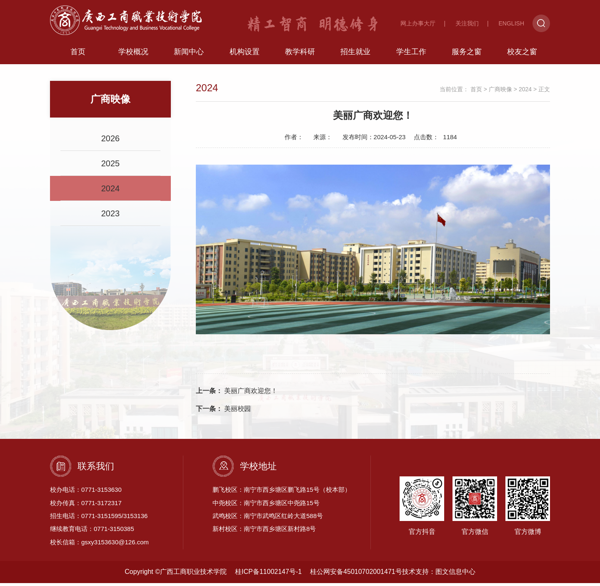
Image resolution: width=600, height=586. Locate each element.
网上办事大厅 (417, 23)
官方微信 (474, 508)
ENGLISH (511, 23)
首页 (77, 54)
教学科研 (300, 54)
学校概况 (133, 54)
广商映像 (500, 92)
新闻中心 (189, 54)
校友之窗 (522, 54)
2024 (110, 191)
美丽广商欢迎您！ (237, 393)
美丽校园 (223, 411)
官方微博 (527, 508)
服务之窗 (467, 54)
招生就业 (355, 54)
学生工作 (411, 54)
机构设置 (245, 54)
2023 (110, 216)
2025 (110, 166)
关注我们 (467, 23)
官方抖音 (422, 508)
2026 (110, 141)
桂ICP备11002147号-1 (268, 574)
